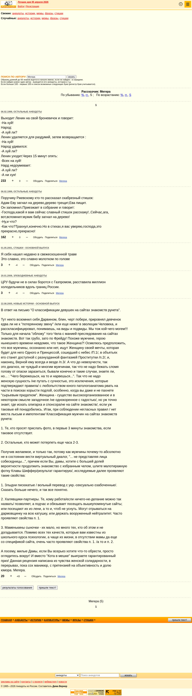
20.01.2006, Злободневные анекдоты (24, 275)
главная (6, 620)
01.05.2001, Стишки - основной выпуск (25, 248)
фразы (49, 13)
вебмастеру (50, 681)
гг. (87, 95)
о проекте (38, 681)
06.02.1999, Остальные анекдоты (21, 111)
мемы (40, 13)
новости (62, 681)
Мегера (63, 181)
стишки (59, 13)
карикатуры (52, 620)
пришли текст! (179, 620)
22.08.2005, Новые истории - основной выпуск (30, 303)
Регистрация (32, 6)
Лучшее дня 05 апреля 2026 (33, 2)
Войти (21, 6)
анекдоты (18, 13)
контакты (26, 681)
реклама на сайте (10, 681)
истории (30, 13)
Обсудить (38, 181)
